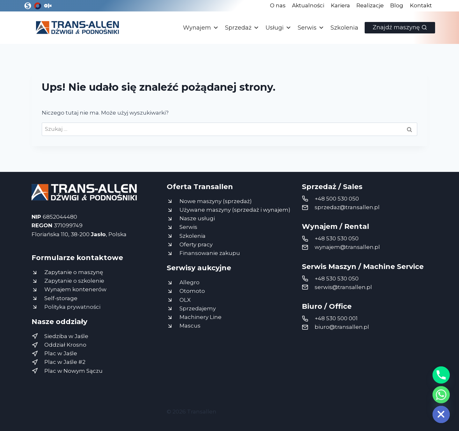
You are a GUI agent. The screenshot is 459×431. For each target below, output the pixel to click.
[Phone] (441, 375)
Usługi (278, 27)
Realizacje (370, 5)
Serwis (311, 27)
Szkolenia (344, 27)
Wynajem (201, 27)
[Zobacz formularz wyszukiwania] (400, 27)
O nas (278, 5)
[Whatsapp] (441, 394)
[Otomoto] (37, 6)
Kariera (340, 5)
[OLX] (47, 6)
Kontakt (421, 5)
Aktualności (308, 5)
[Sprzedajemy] (28, 6)
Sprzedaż (242, 27)
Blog (396, 5)
